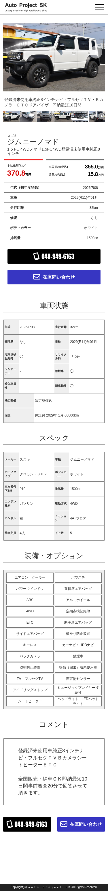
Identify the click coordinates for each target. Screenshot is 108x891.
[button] (96, 52)
